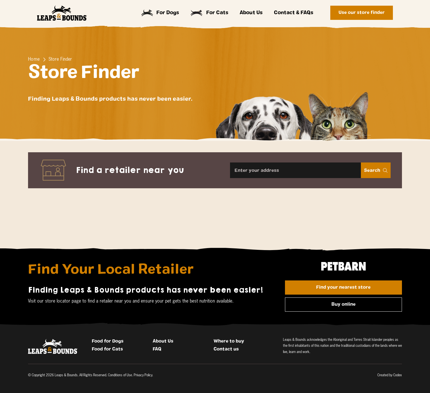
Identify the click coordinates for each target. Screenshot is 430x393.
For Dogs (160, 12)
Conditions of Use (120, 375)
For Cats (209, 12)
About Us (251, 12)
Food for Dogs (108, 341)
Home (34, 59)
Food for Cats (107, 349)
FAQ (157, 349)
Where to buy (229, 341)
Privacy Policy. (143, 375)
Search (376, 170)
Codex (397, 375)
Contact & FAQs (293, 12)
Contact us (226, 349)
